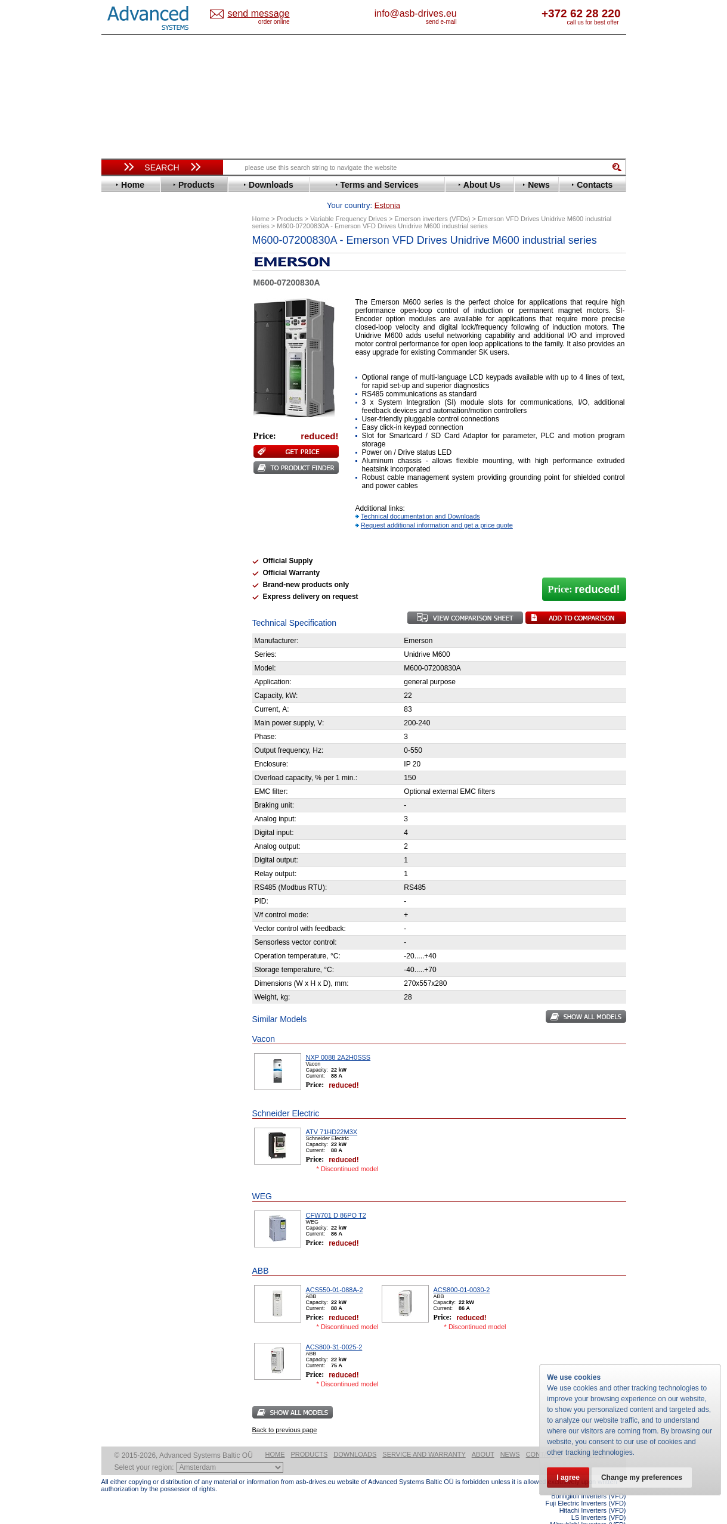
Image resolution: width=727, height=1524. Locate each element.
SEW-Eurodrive (140, 508)
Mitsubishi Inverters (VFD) (588, 1506)
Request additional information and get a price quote (437, 506)
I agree (568, 1477)
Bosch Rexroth (139, 294)
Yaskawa (128, 562)
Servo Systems (134, 653)
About (483, 1435)
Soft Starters (130, 576)
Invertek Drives (140, 401)
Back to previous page (284, 1411)
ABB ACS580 (606, 1513)
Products (309, 1435)
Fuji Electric (134, 365)
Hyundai (127, 392)
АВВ (120, 585)
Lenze (123, 428)
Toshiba (126, 526)
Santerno (129, 490)
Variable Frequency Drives (155, 249)
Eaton (123, 320)
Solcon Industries (144, 639)
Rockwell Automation (151, 481)
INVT (121, 410)
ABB (120, 258)
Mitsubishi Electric (146, 446)
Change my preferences (641, 1477)
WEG (121, 544)
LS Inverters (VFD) (598, 1499)
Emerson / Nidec (142, 329)
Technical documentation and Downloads (420, 497)
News (510, 1435)
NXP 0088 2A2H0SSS (338, 1038)
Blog (115, 755)
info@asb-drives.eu (465, 13)
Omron (125, 464)
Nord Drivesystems (147, 455)
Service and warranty (423, 1435)
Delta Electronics (143, 312)
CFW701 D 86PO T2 (336, 1196)
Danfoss (127, 303)
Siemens (128, 517)
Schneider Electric (146, 499)
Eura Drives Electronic (153, 347)
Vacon (123, 535)
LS (117, 437)
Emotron (128, 338)
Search (161, 167)
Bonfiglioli (131, 285)
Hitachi (125, 383)
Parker (124, 472)
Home (275, 1435)
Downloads (354, 1435)
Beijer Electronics (145, 276)
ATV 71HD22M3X (332, 1113)
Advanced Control (145, 267)
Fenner (125, 356)
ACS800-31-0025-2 (334, 1328)
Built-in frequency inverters (147, 874)
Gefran (124, 374)
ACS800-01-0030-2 (462, 1271)
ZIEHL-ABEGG (139, 553)
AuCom (126, 594)
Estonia (268, 14)
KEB (120, 419)
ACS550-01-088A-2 (334, 1271)
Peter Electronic (141, 621)
